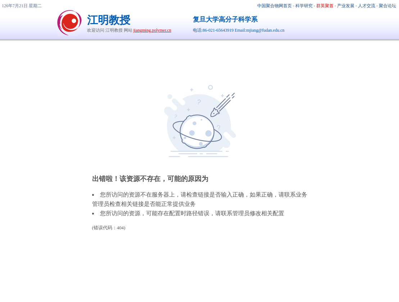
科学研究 (304, 5)
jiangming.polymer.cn (152, 30)
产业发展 (345, 5)
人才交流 (366, 5)
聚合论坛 (387, 5)
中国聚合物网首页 (274, 5)
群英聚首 (325, 5)
